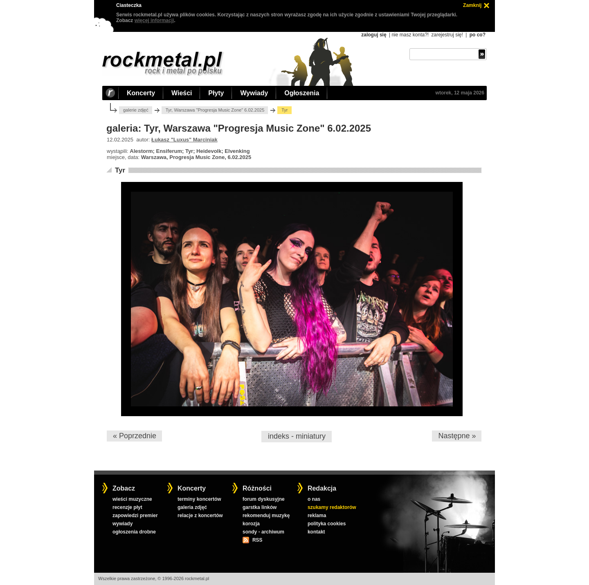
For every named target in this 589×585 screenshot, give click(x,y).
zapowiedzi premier (135, 515)
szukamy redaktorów (332, 507)
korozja (251, 524)
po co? (478, 35)
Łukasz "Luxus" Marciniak (184, 140)
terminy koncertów (199, 499)
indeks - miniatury (297, 436)
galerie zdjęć (135, 110)
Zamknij (472, 5)
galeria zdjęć (192, 507)
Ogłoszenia (301, 93)
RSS (257, 540)
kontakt (316, 532)
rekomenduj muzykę (266, 515)
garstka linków (260, 507)
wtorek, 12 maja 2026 (460, 93)
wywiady (122, 524)
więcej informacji (154, 20)
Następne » (457, 436)
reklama (317, 515)
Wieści (181, 93)
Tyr (120, 170)
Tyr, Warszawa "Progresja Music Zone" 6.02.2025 (215, 110)
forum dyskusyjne (264, 499)
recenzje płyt (127, 507)
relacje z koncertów (200, 515)
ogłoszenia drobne (134, 532)
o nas (314, 499)
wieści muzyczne (132, 499)
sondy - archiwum (263, 532)
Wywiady (254, 93)
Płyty (216, 93)
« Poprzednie (134, 436)
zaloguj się (373, 35)
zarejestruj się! (447, 35)
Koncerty (141, 93)
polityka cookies (327, 524)
